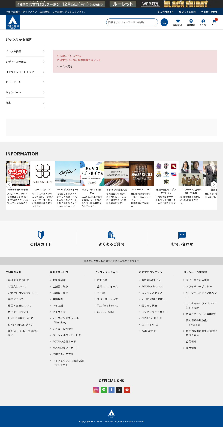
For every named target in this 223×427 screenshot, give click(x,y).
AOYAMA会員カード (64, 341)
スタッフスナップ (151, 292)
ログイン (203, 24)
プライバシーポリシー (199, 286)
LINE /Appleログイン (21, 324)
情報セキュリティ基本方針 (201, 314)
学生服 (101, 292)
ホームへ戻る (65, 66)
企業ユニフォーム (107, 286)
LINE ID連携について (20, 318)
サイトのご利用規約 (197, 280)
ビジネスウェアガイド (154, 312)
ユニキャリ (148, 324)
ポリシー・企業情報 (195, 272)
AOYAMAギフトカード (66, 348)
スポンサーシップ (107, 299)
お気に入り (178, 24)
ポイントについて (18, 312)
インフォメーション (106, 272)
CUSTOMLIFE (149, 318)
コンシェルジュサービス (67, 335)
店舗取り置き (60, 292)
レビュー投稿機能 (63, 328)
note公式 (147, 331)
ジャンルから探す (19, 39)
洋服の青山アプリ (63, 354)
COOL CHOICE (105, 312)
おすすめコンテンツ (150, 272)
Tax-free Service (107, 305)
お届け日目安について (21, 292)
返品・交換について (20, 305)
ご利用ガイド (166, 11)
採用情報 (191, 348)
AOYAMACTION (150, 280)
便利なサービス (59, 272)
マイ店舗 (58, 305)
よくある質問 (187, 11)
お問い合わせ (209, 11)
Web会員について (18, 280)
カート (214, 22)
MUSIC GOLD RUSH (153, 299)
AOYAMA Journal (152, 286)
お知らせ (102, 280)
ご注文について (17, 286)
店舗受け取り (60, 286)
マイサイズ (59, 312)
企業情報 (191, 341)
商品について (16, 299)
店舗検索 (191, 24)
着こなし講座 (149, 305)
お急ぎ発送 (59, 280)
